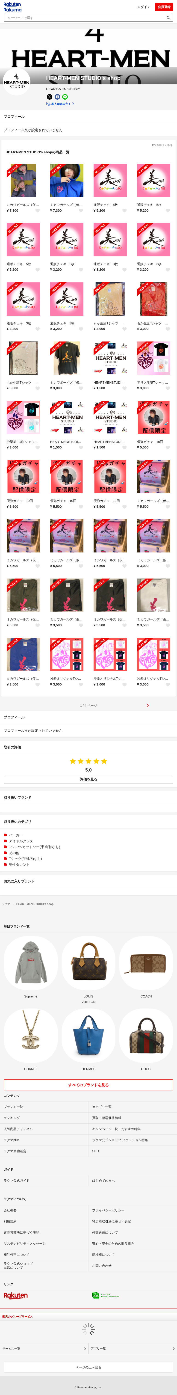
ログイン (143, 7)
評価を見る (88, 779)
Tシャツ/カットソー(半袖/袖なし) (34, 847)
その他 (14, 853)
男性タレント (19, 865)
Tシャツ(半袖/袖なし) (25, 859)
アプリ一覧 (98, 1348)
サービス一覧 (11, 1348)
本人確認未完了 (58, 104)
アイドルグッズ (21, 841)
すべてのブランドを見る (88, 1085)
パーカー (16, 835)
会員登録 (164, 7)
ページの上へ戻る (88, 1367)
